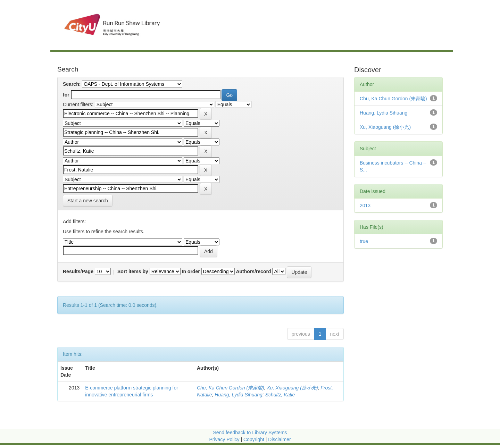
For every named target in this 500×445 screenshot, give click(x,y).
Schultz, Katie (280, 394)
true (364, 241)
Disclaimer (279, 439)
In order (191, 271)
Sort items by (132, 271)
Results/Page (78, 271)
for (66, 95)
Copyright (254, 439)
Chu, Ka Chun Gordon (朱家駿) (230, 388)
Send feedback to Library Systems (250, 432)
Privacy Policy (224, 439)
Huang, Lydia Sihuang (238, 394)
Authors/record (253, 271)
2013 (365, 205)
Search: (72, 84)
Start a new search (87, 200)
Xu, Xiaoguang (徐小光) (292, 388)
